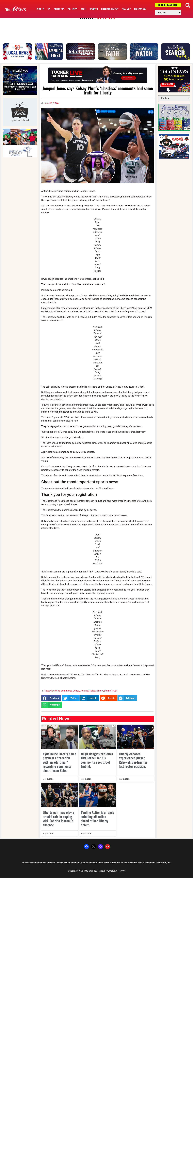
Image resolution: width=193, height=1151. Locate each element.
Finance (126, 9)
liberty (100, 693)
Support (122, 873)
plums (107, 693)
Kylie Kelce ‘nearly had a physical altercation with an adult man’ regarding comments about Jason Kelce (59, 765)
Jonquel (84, 693)
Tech (83, 9)
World (40, 9)
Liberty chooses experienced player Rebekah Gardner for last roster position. (133, 762)
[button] (187, 5)
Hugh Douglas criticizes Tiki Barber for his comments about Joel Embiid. (97, 762)
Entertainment (110, 9)
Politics (73, 9)
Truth (114, 693)
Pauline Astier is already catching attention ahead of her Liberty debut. (97, 821)
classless (55, 693)
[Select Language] (168, 12)
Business (59, 9)
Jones (76, 693)
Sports (94, 9)
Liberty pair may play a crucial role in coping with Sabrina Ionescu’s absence (58, 821)
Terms (101, 873)
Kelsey (93, 693)
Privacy (109, 873)
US (49, 9)
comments (66, 693)
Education (140, 9)
